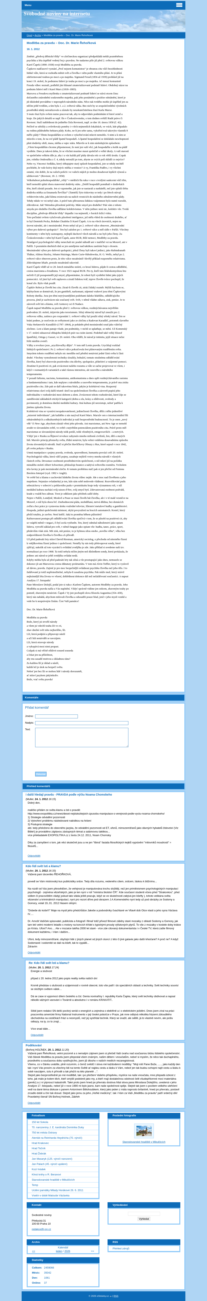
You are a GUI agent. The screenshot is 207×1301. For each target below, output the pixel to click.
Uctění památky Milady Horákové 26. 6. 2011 (57, 1190)
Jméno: (29, 716)
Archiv (38, 35)
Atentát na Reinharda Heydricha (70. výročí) (57, 1137)
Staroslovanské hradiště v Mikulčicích (53, 1179)
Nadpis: (29, 722)
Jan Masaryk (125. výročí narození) (52, 1158)
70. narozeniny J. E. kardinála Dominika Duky (58, 1127)
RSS (116, 1296)
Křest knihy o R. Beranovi (46, 1174)
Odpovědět (34, 855)
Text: (28, 729)
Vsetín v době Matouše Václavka (50, 1195)
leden (59, 1251)
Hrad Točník (38, 1148)
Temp (35, 1184)
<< (33, 1251)
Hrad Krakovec (40, 1143)
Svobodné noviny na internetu (57, 14)
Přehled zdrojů (121, 1248)
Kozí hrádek (38, 1169)
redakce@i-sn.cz (41, 1229)
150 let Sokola (40, 1122)
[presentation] (103, 758)
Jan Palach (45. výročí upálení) (49, 1164)
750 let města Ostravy (44, 1132)
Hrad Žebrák (39, 1153)
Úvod (29, 35)
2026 (67, 1251)
